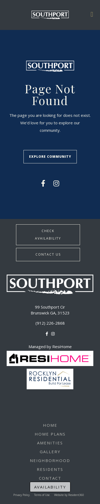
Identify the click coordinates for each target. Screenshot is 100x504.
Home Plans (50, 434)
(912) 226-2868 (50, 323)
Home (50, 425)
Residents (50, 469)
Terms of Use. (42, 495)
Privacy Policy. (21, 495)
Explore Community (50, 156)
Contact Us (48, 254)
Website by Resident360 (69, 495)
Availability (50, 487)
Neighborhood (50, 460)
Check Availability (48, 235)
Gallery (50, 451)
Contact (50, 478)
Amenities (50, 442)
